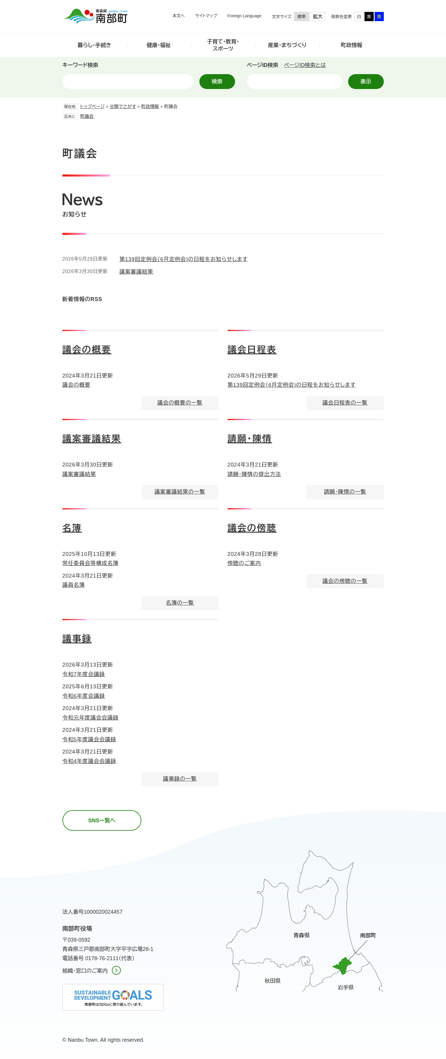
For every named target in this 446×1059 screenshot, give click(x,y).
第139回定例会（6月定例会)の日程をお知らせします (184, 259)
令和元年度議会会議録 (90, 718)
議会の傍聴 (252, 528)
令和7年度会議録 (83, 674)
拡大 (318, 16)
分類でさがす (123, 106)
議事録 (77, 639)
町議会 (87, 116)
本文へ (178, 15)
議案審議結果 (136, 272)
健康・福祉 (159, 45)
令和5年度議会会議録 (89, 740)
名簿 (72, 528)
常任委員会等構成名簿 (90, 563)
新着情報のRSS (82, 299)
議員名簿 (73, 585)
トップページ (92, 106)
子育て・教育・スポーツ (223, 45)
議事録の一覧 (180, 779)
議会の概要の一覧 (179, 403)
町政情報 (351, 45)
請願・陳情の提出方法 (254, 474)
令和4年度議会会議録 (89, 761)
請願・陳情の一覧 (345, 492)
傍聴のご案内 (244, 563)
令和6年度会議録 (83, 696)
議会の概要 (87, 350)
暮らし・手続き (95, 45)
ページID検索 (262, 65)
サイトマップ (206, 15)
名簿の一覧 (180, 603)
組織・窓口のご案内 (85, 971)
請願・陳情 (250, 439)
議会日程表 (252, 350)
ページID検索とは (305, 65)
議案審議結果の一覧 (179, 492)
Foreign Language (245, 15)
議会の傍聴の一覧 (345, 581)
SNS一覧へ (101, 821)
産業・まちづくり (287, 45)
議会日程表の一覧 (345, 403)
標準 (302, 16)
